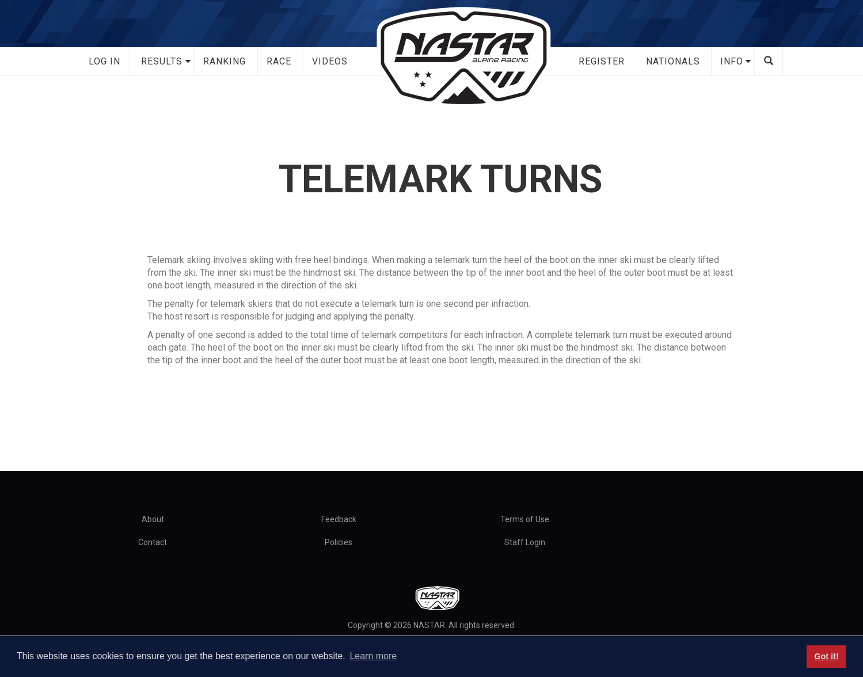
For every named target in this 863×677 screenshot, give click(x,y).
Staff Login (524, 542)
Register (602, 61)
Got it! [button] (826, 656)
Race (279, 61)
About (153, 519)
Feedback (338, 519)
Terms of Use (524, 519)
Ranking (224, 61)
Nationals (673, 61)
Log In (104, 61)
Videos (330, 61)
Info (731, 61)
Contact (152, 542)
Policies (338, 542)
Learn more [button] (373, 656)
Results (162, 61)
